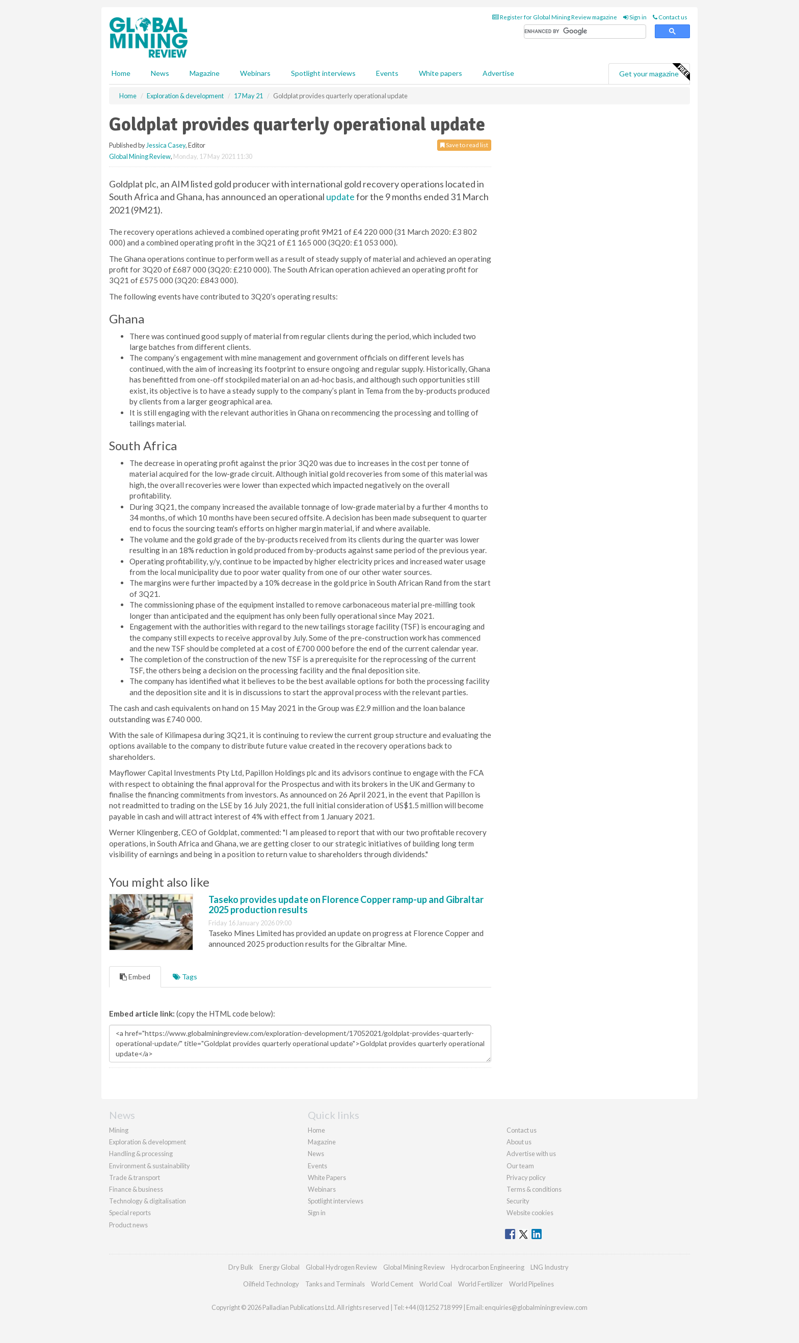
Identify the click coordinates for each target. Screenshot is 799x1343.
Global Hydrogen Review (341, 1267)
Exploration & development (147, 1142)
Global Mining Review (140, 156)
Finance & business (136, 1189)
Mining (118, 1130)
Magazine (205, 73)
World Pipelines (531, 1284)
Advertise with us (531, 1153)
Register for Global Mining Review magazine (554, 17)
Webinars (255, 73)
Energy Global (279, 1267)
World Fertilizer (480, 1284)
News (316, 1153)
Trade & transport (134, 1177)
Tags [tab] (185, 976)
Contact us (670, 17)
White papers (440, 73)
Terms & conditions (534, 1189)
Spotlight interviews (323, 73)
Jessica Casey (165, 145)
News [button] (160, 73)
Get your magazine (654, 72)
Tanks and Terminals (335, 1284)
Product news (128, 1225)
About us (519, 1142)
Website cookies (530, 1213)
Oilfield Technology (271, 1284)
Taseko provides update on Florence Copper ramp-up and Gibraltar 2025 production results (346, 904)
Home (121, 73)
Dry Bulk (240, 1267)
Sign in (635, 17)
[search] (585, 31)
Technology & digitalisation (147, 1201)
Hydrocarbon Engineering (487, 1267)
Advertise (498, 73)
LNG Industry (549, 1267)
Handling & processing (141, 1153)
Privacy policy (526, 1177)
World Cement (392, 1284)
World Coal (435, 1284)
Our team (520, 1166)
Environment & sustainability (149, 1166)
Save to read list (464, 145)
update (340, 196)
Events (387, 73)
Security (518, 1201)
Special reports (130, 1213)
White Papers (327, 1177)
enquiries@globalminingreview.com (536, 1307)
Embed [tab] (135, 976)
